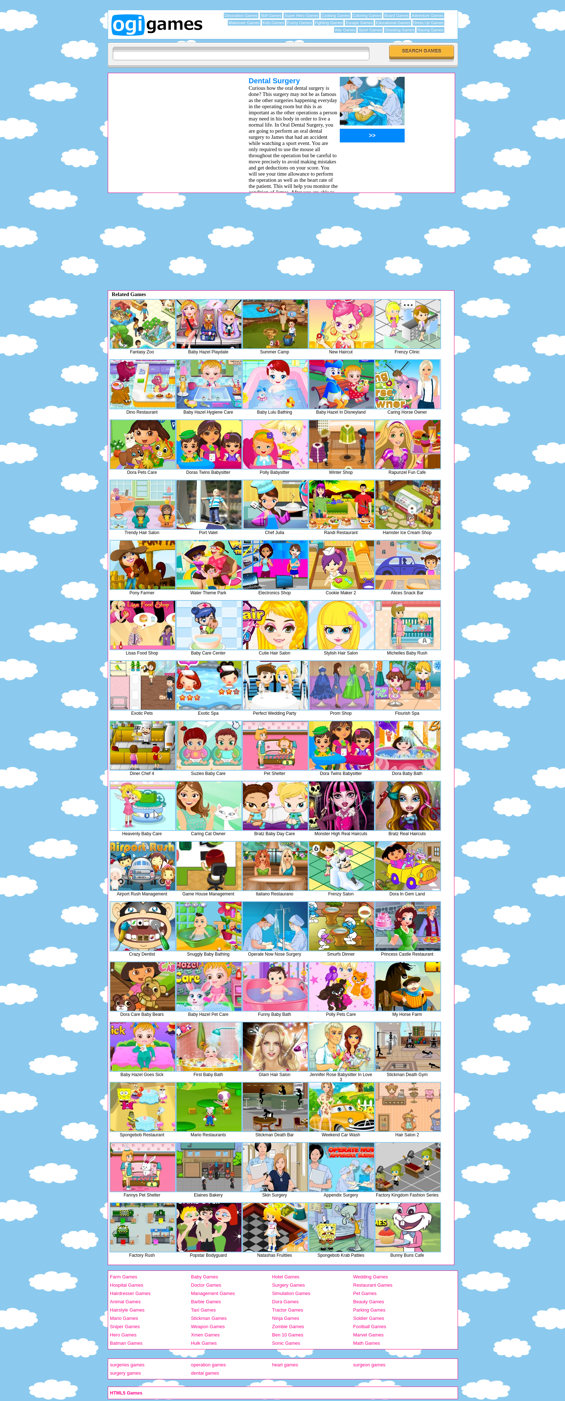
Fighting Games (329, 23)
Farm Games (123, 1276)
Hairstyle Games (127, 1310)
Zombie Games (288, 1326)
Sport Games (370, 30)
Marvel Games (368, 1335)
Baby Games (204, 1276)
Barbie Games (206, 1301)
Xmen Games (205, 1335)
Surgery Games (288, 1285)
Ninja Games (285, 1318)
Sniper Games (125, 1326)
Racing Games (430, 30)
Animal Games (125, 1301)
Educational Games (393, 23)
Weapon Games (208, 1326)
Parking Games (369, 1310)
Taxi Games (203, 1310)
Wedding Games (370, 1276)
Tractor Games (287, 1310)
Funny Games (299, 23)
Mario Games (124, 1318)
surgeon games (369, 1364)
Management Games (213, 1293)
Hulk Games (204, 1343)
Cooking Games (335, 15)
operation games (208, 1364)
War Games (345, 30)
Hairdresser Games (130, 1293)
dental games (205, 1373)
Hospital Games (126, 1285)
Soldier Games (368, 1318)
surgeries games (127, 1364)
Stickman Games (209, 1318)
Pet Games (365, 1293)
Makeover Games (244, 23)
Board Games (396, 15)
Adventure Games (427, 15)
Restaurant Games (372, 1285)
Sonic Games (286, 1343)
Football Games (369, 1326)
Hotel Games (285, 1276)
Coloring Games (367, 15)
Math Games (366, 1343)
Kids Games (273, 23)
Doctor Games (206, 1285)
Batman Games (126, 1343)
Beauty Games (368, 1301)
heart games (285, 1364)
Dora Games (285, 1301)
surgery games (125, 1373)
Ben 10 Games (287, 1335)
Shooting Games (399, 30)
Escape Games (359, 23)
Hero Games (123, 1335)
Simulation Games (291, 1293)
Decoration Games (241, 15)
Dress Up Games (428, 23)
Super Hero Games (301, 15)
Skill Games (271, 15)
